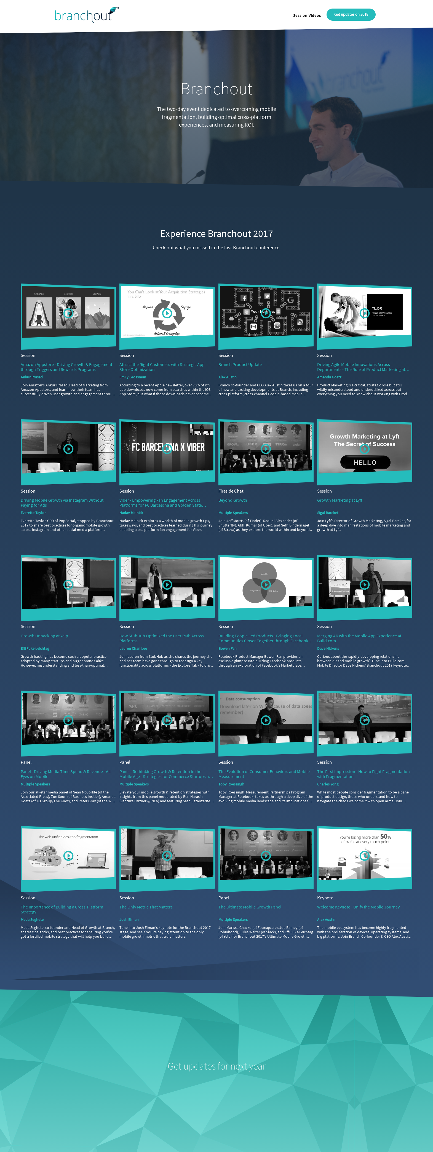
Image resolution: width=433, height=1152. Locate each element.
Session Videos (307, 15)
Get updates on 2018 (351, 15)
